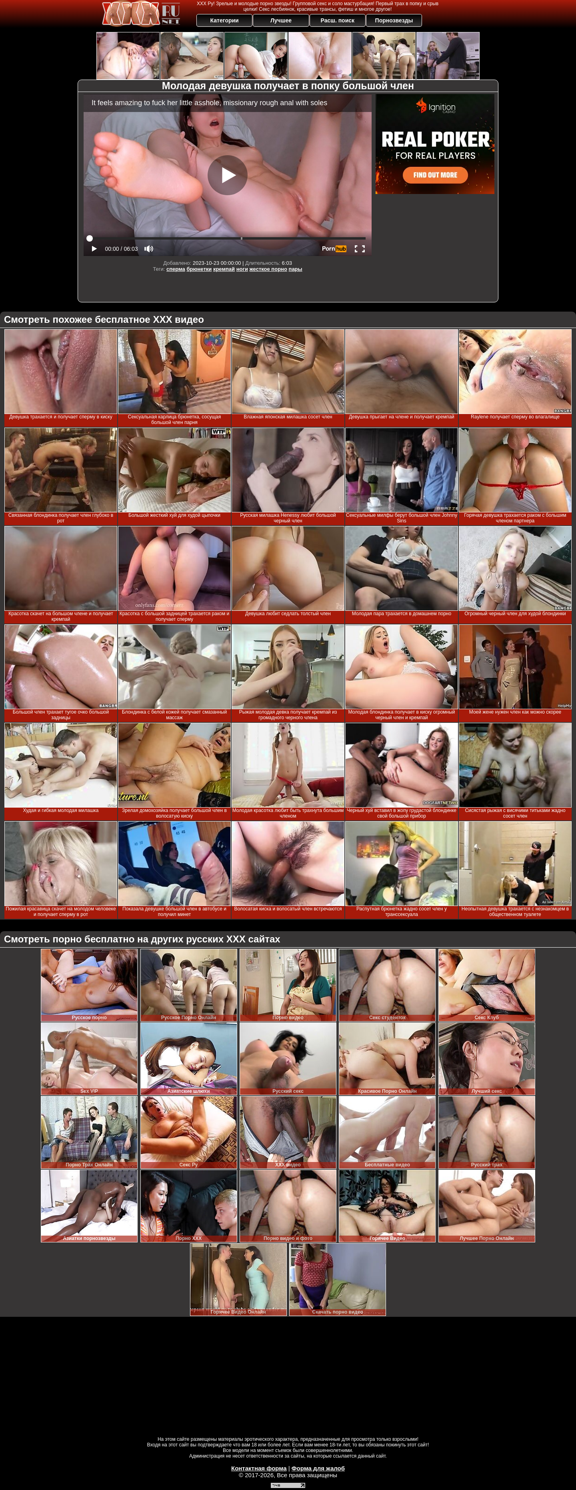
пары (295, 269)
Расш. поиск (337, 20)
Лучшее (281, 20)
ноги (242, 269)
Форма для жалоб (318, 1468)
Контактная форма (259, 1468)
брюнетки (199, 269)
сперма (175, 269)
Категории (224, 20)
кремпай (224, 269)
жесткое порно (268, 269)
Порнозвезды (394, 20)
